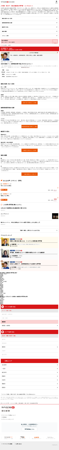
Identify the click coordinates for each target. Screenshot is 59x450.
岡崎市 (3, 376)
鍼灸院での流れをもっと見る (29, 150)
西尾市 (3, 387)
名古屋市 (2, 297)
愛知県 (1, 284)
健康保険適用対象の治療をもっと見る (29, 126)
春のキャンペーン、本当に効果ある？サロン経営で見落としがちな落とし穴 (20, 222)
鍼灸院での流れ (5, 27)
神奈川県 (2, 279)
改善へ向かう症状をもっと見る (29, 102)
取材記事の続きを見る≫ (25, 67)
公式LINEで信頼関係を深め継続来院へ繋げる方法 (13, 208)
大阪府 (1, 290)
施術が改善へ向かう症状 (7, 18)
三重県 (1, 286)
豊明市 (3, 347)
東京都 (1, 278)
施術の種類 (4, 31)
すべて (3, 310)
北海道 (1, 275)
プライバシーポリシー (8, 419)
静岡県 (1, 285)
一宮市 (3, 368)
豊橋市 (3, 383)
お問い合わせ (19, 443)
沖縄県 (1, 295)
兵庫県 (1, 292)
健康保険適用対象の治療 (7, 22)
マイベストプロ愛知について (9, 415)
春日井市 (4, 372)
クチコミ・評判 (5, 35)
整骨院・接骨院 (6, 325)
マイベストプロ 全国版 (7, 443)
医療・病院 (8, 310)
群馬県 (1, 280)
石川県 (1, 282)
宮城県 (1, 276)
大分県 (1, 294)
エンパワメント (5, 213)
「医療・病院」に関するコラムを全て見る (29, 230)
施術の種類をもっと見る (29, 174)
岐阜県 (1, 288)
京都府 (1, 291)
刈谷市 (3, 380)
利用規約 (5, 417)
